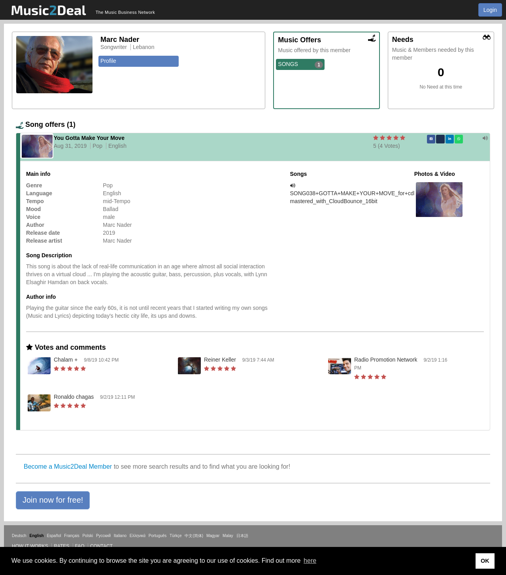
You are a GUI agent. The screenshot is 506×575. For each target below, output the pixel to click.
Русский (103, 536)
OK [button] (485, 561)
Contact (101, 546)
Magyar (212, 536)
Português (158, 536)
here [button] (310, 560)
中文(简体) (194, 536)
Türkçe (176, 536)
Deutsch (19, 536)
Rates (61, 546)
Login (490, 10)
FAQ (80, 546)
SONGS (300, 64)
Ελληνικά (137, 536)
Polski (87, 536)
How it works (30, 546)
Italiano (120, 536)
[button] (53, 500)
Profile (108, 61)
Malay (228, 536)
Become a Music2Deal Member (68, 466)
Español (54, 536)
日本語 (242, 536)
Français (71, 536)
